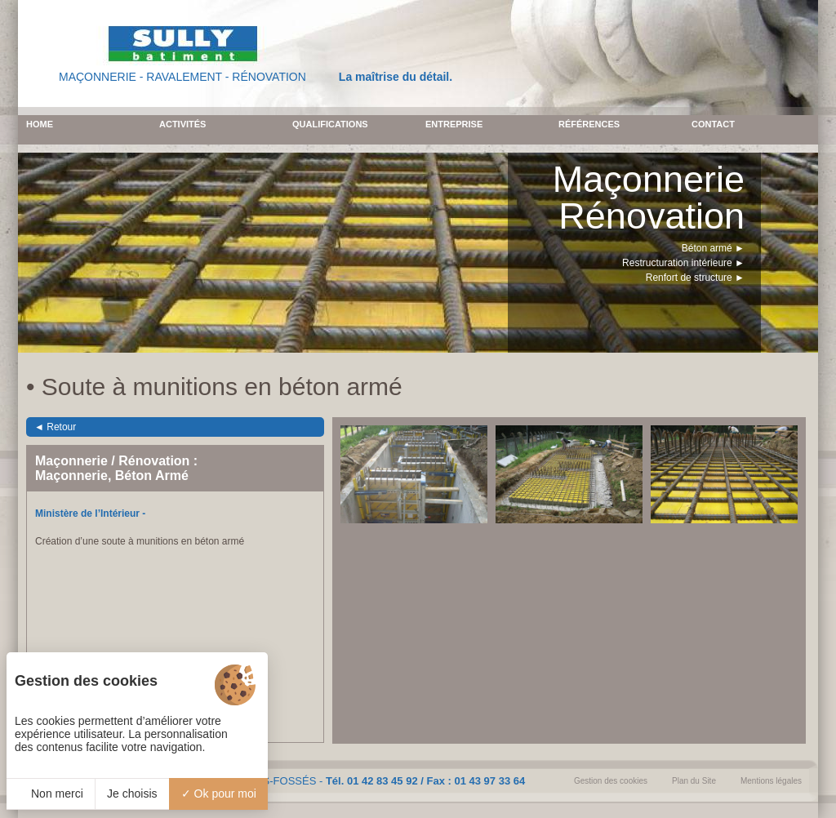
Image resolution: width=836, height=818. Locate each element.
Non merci (50, 793)
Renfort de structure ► (695, 277)
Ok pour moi (218, 793)
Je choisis (132, 793)
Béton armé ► (713, 248)
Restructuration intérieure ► (683, 263)
